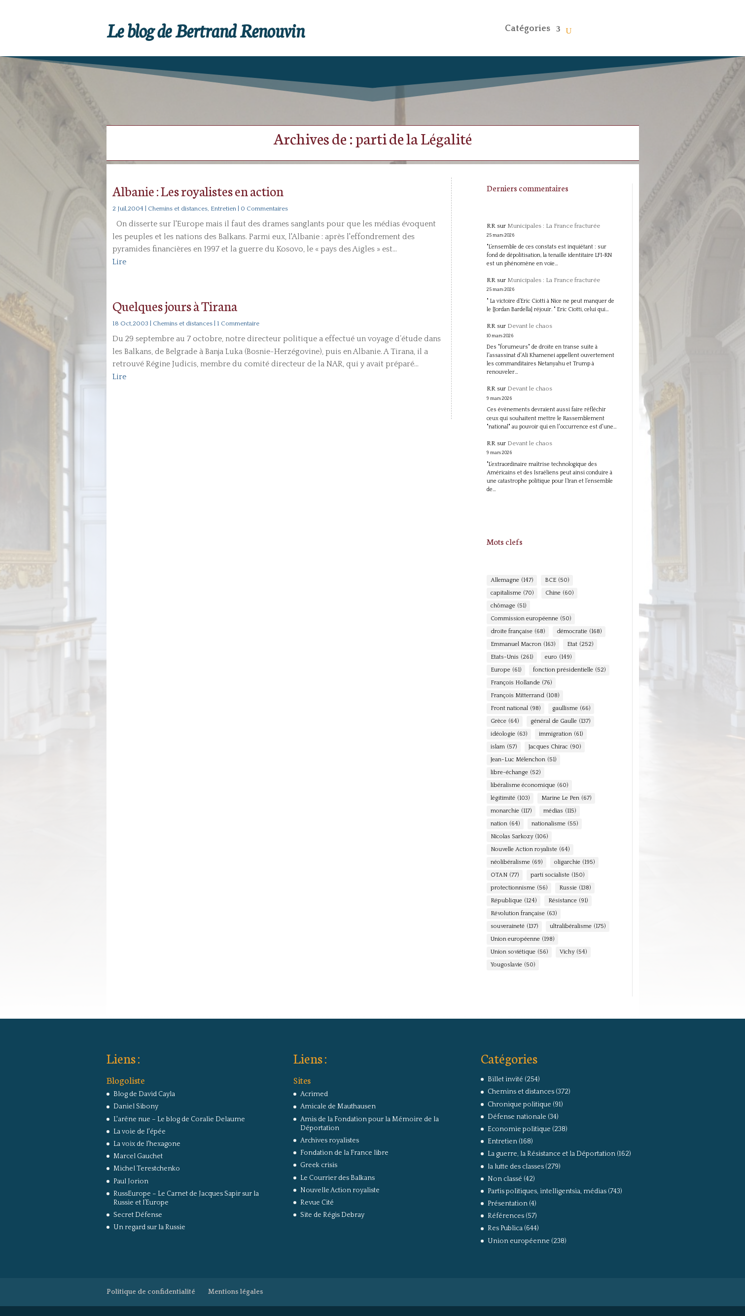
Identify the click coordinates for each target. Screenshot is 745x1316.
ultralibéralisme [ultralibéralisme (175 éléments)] (577, 926)
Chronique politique (519, 1104)
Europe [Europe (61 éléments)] (506, 670)
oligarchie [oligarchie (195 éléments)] (574, 862)
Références (506, 1216)
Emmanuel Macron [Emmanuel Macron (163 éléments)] (523, 644)
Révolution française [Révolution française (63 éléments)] (524, 913)
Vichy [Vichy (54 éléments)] (573, 952)
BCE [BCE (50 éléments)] (557, 580)
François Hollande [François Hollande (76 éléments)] (521, 682)
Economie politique (519, 1129)
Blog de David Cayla (144, 1094)
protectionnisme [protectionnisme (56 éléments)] (519, 888)
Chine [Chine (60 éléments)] (559, 593)
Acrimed (314, 1094)
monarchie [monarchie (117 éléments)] (511, 811)
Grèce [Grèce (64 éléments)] (505, 721)
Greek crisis (318, 1165)
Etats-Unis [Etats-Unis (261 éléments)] (512, 657)
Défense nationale (517, 1117)
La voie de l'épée (139, 1132)
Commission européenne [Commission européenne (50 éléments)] (531, 618)
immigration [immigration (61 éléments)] (561, 734)
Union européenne (519, 1241)
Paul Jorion (130, 1181)
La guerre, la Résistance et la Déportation (551, 1154)
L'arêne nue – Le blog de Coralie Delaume (179, 1119)
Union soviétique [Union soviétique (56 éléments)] (519, 952)
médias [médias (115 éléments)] (559, 811)
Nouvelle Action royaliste (340, 1190)
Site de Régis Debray (332, 1215)
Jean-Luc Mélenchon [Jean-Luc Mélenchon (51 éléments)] (523, 759)
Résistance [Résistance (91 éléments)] (568, 900)
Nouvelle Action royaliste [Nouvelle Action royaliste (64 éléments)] (530, 849)
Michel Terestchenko (146, 1169)
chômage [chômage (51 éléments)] (508, 606)
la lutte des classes (516, 1167)
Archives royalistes (329, 1140)
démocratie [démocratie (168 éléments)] (579, 631)
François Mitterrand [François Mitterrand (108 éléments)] (525, 695)
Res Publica (505, 1228)
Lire (119, 261)
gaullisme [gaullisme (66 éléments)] (571, 708)
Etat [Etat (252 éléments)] (580, 644)
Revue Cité (317, 1203)
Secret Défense (137, 1215)
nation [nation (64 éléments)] (505, 823)
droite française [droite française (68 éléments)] (518, 631)
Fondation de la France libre (344, 1153)
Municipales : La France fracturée (553, 225)
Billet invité (505, 1079)
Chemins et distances (178, 208)
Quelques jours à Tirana (174, 305)
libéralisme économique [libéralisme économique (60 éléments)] (529, 785)
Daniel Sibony (135, 1106)
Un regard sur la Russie (149, 1227)
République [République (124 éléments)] (513, 900)
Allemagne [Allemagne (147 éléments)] (512, 580)
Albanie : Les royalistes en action (198, 190)
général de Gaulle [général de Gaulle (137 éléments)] (560, 721)
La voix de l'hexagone (146, 1144)
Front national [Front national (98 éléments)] (515, 708)
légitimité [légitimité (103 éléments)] (510, 798)
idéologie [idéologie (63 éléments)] (509, 734)
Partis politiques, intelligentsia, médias (547, 1191)
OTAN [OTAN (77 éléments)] (505, 875)
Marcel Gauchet (138, 1156)
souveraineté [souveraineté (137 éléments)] (514, 926)
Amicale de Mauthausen (338, 1106)
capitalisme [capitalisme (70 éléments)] (512, 593)
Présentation (508, 1204)
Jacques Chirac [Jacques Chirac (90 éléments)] (555, 747)
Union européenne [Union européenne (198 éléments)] (522, 939)
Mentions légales (235, 1292)
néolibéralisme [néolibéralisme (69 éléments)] (516, 862)
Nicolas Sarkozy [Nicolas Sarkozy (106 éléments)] (519, 836)
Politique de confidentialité (150, 1292)
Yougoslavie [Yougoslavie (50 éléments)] (513, 964)
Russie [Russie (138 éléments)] (575, 888)
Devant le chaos (529, 325)
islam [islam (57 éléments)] (504, 747)
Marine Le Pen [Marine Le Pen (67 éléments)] (566, 798)
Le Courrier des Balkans (337, 1178)
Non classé (505, 1179)
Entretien (223, 208)
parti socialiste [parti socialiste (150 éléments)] (557, 875)
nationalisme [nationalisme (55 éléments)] (555, 823)
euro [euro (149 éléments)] (558, 657)
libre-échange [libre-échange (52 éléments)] (515, 772)
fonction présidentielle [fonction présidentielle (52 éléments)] (569, 670)
